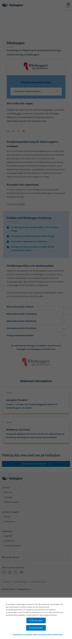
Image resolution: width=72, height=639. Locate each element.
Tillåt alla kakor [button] (36, 620)
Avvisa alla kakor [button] (36, 627)
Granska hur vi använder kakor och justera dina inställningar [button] (38, 634)
